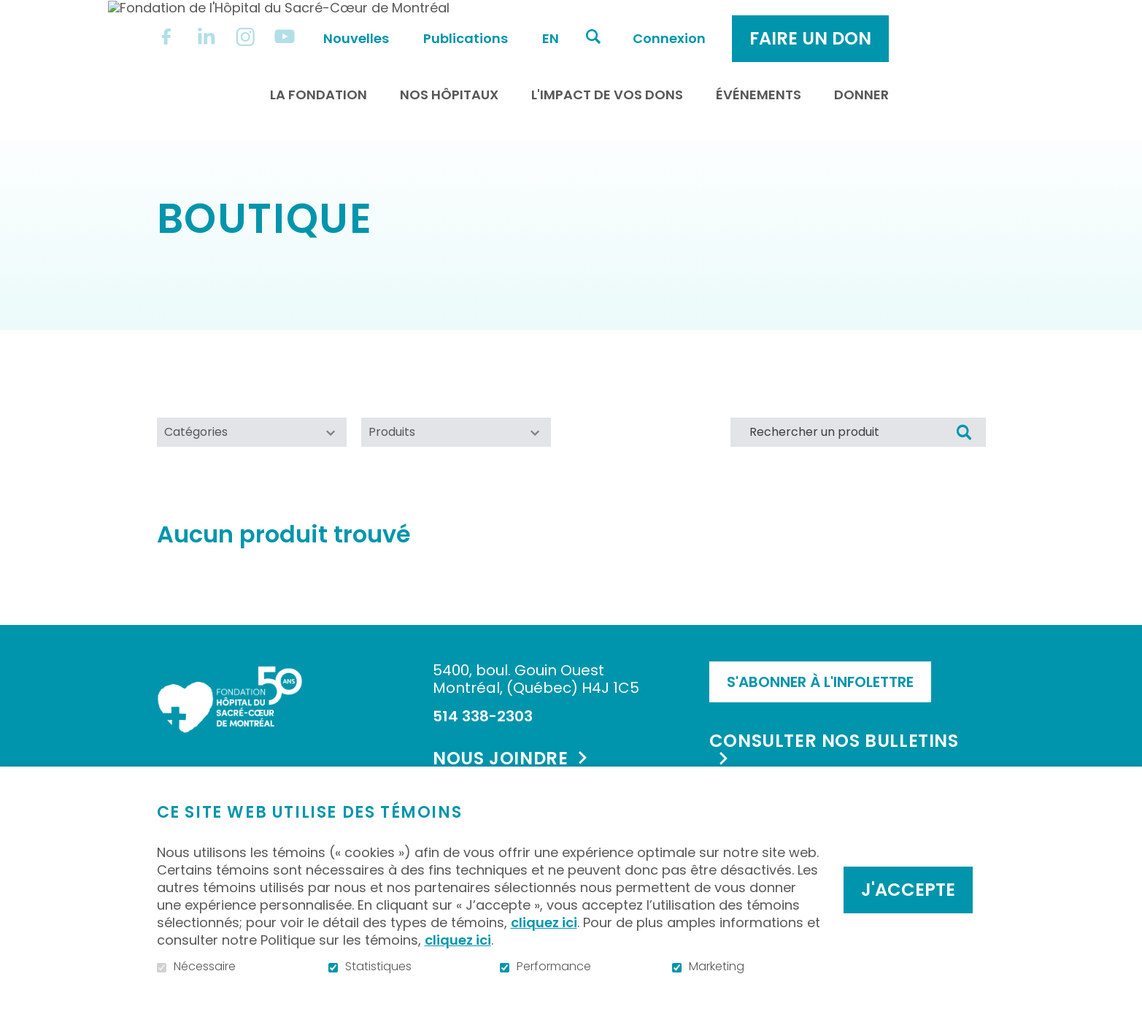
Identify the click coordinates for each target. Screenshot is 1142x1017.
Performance (554, 966)
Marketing (716, 966)
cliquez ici (544, 922)
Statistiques (378, 966)
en (671, 23)
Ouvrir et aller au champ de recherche (713, 21)
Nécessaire (205, 966)
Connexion (789, 23)
